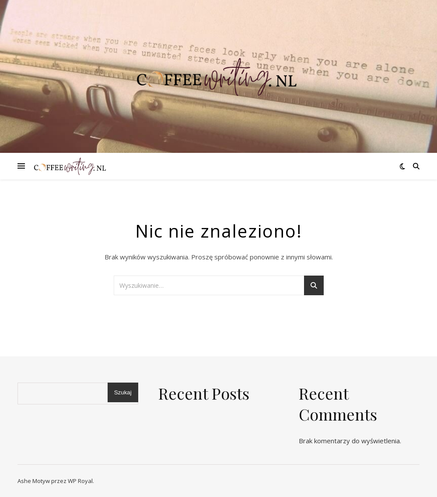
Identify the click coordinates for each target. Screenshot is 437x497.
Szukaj (123, 392)
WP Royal (80, 481)
